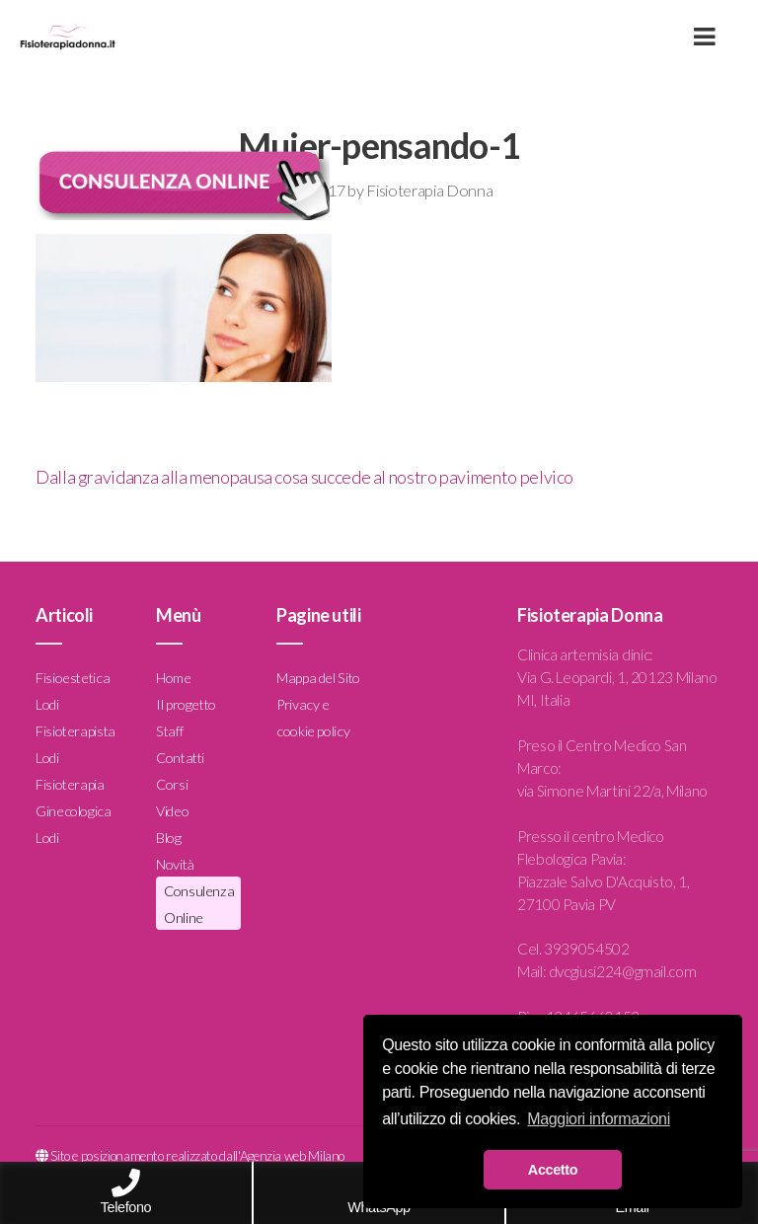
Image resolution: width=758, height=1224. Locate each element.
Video (172, 811)
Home (173, 677)
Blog (169, 837)
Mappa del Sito (318, 677)
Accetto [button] (552, 1170)
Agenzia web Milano (292, 1156)
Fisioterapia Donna (429, 190)
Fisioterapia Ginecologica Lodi (74, 811)
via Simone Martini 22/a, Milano (612, 791)
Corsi (172, 784)
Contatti (180, 757)
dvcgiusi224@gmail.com (622, 971)
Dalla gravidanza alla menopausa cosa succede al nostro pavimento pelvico (304, 477)
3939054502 (586, 948)
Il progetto (186, 704)
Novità (175, 864)
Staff (169, 731)
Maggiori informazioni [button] (598, 1118)
